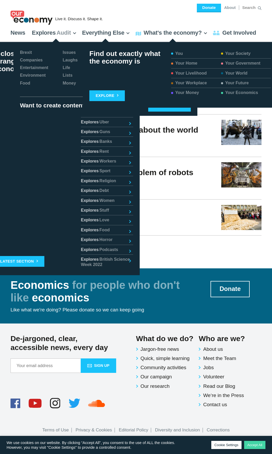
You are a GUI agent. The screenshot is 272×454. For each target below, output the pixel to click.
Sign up (98, 365)
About (230, 7)
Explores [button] (54, 32)
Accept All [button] (254, 445)
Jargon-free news (160, 349)
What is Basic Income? (54, 214)
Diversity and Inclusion (177, 429)
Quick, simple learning (165, 358)
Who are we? (222, 338)
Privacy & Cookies (93, 429)
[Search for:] (249, 7)
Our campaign (156, 376)
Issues (57, 191)
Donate (208, 7)
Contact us (215, 404)
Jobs (208, 367)
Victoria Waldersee (36, 148)
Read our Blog (219, 386)
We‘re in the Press (223, 395)
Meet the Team (219, 358)
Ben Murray (29, 224)
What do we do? (164, 338)
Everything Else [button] (106, 32)
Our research (155, 386)
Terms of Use (55, 429)
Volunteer (213, 376)
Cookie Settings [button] (226, 445)
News (18, 32)
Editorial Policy (133, 429)
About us (213, 349)
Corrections (218, 429)
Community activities (163, 367)
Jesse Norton (30, 191)
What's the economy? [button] (171, 32)
